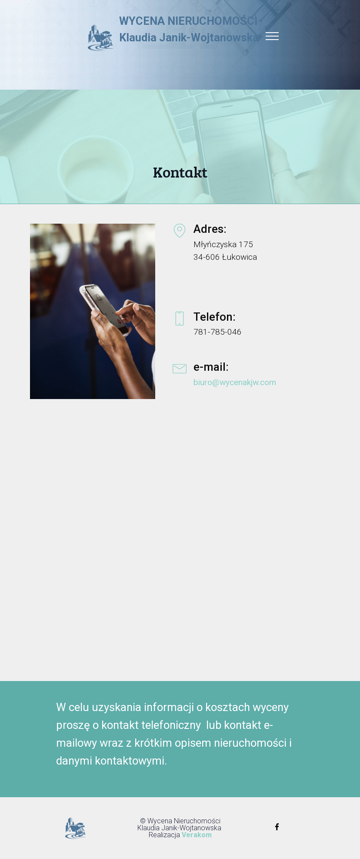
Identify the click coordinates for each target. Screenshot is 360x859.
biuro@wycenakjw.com (234, 382)
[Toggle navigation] (272, 36)
